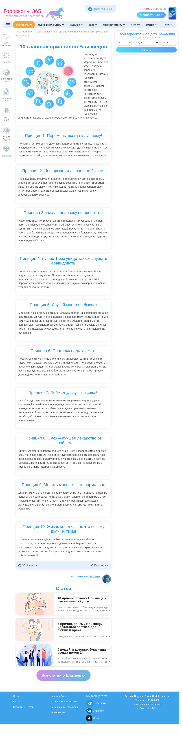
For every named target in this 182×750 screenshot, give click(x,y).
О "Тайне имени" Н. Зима (64, 701)
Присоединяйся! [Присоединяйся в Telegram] (100, 9)
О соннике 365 (58, 712)
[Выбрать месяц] (146, 42)
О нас (16, 696)
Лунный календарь (51, 24)
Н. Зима (95, 576)
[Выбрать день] (124, 42)
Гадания (76, 24)
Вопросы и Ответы (23, 707)
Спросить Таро (151, 14)
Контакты (18, 701)
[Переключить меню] (8, 24)
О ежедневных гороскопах (64, 707)
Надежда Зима (58, 696)
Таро (93, 24)
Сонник (135, 24)
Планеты (168, 24)
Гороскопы (24, 24)
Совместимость (114, 24)
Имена (151, 24)
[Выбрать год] (168, 42)
